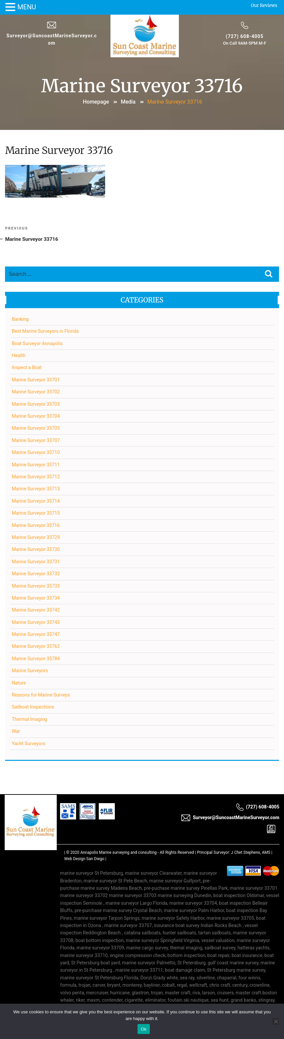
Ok (144, 1029)
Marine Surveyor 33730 (36, 550)
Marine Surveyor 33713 (36, 489)
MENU (26, 7)
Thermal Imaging (29, 719)
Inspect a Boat (27, 368)
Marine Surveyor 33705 (36, 428)
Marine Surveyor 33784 (36, 659)
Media (128, 101)
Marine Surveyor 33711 (36, 465)
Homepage (96, 101)
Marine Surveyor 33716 (36, 525)
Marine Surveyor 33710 (36, 452)
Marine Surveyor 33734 (36, 598)
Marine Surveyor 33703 (36, 404)
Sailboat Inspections (33, 707)
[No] (275, 1021)
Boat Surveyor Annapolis (37, 343)
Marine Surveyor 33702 (36, 392)
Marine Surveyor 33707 (36, 440)
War (16, 731)
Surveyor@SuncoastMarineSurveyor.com (230, 818)
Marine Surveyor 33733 (36, 586)
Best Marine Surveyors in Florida (45, 331)
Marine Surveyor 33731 (36, 562)
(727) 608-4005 (244, 36)
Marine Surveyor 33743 (36, 622)
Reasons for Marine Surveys (41, 695)
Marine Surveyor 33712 (36, 477)
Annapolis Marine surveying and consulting (118, 852)
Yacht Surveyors (28, 744)
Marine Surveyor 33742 (36, 610)
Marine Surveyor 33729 (36, 537)
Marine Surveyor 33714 (36, 501)
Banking (20, 319)
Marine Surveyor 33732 (36, 574)
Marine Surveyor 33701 (36, 380)
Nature (19, 683)
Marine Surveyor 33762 (36, 647)
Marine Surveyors (30, 671)
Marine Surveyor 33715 (36, 513)
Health (19, 355)
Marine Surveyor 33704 (36, 416)
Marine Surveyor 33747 (36, 634)
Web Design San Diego (84, 859)
